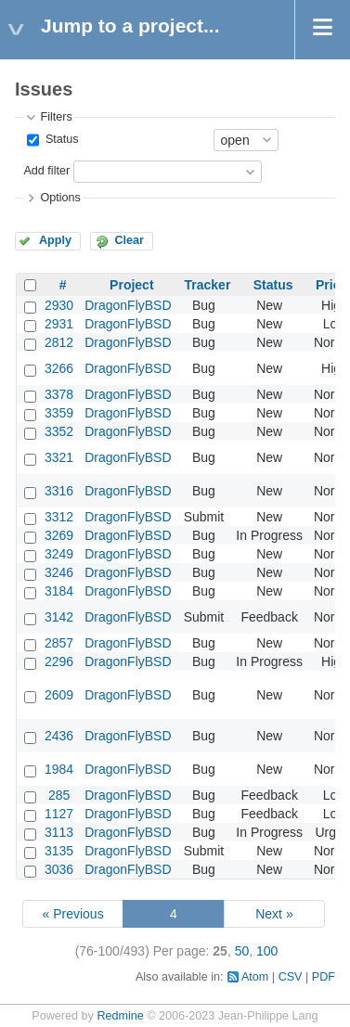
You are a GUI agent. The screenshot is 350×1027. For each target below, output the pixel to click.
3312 (59, 516)
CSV (291, 976)
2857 (59, 642)
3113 (59, 832)
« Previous (72, 913)
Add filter (46, 170)
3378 (59, 394)
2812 (59, 342)
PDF (323, 976)
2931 (59, 323)
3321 (59, 457)
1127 (59, 813)
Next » (273, 913)
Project (131, 284)
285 (59, 795)
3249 (59, 553)
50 (242, 951)
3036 (59, 869)
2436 (59, 735)
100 (267, 951)
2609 (59, 694)
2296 (59, 661)
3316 (59, 490)
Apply (55, 240)
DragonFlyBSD (127, 305)
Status (60, 139)
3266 (59, 368)
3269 (59, 535)
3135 (59, 850)
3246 (59, 572)
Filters (55, 116)
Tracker (208, 284)
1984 (59, 769)
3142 (59, 617)
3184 (59, 591)
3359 (59, 412)
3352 (59, 431)
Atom (254, 976)
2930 (59, 305)
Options (60, 197)
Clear (129, 240)
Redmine (120, 1015)
